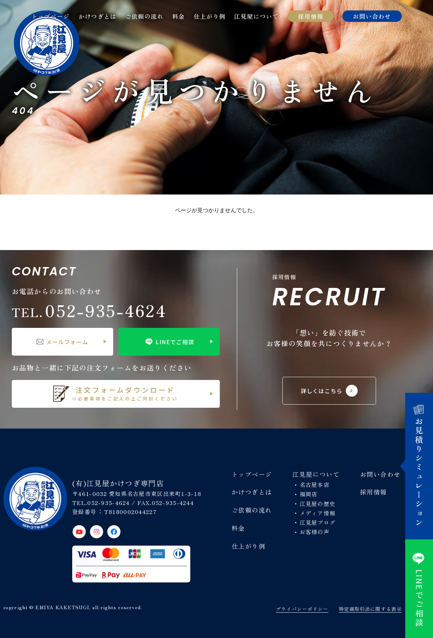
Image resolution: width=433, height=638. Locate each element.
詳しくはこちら (329, 391)
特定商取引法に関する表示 (370, 608)
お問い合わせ (372, 16)
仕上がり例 (210, 16)
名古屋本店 (315, 484)
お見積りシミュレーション (419, 466)
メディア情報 (318, 513)
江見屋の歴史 (318, 503)
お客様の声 (315, 532)
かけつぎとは (97, 16)
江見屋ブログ (318, 522)
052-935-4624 (89, 310)
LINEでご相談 (169, 342)
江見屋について (256, 16)
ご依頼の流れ (144, 16)
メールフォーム (62, 342)
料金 (178, 16)
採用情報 (310, 16)
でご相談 (419, 589)
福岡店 (309, 494)
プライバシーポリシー (302, 608)
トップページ (50, 16)
